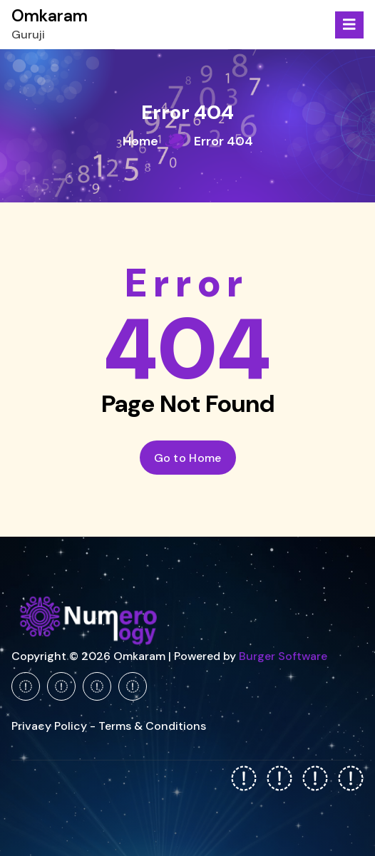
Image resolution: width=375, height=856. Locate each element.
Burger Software (283, 656)
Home (140, 141)
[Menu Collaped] (349, 24)
